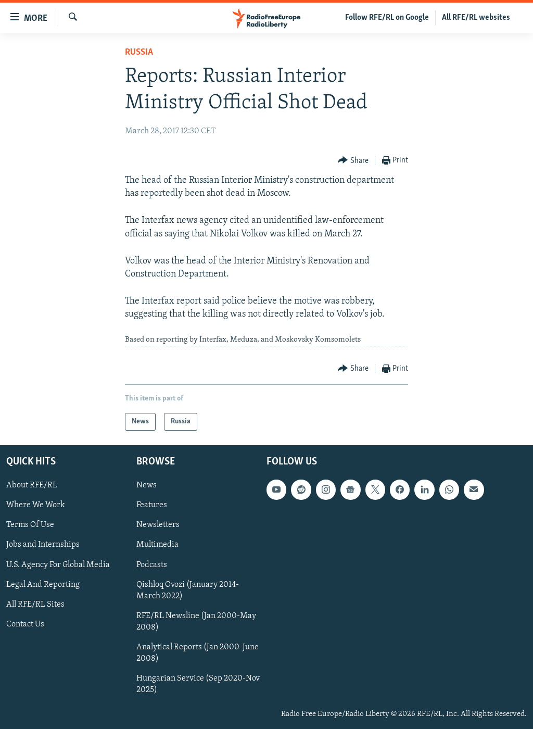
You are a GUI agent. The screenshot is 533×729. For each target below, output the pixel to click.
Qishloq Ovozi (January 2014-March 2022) (187, 590)
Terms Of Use (30, 525)
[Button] (353, 161)
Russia (139, 52)
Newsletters (158, 525)
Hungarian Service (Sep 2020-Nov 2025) (198, 684)
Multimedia (157, 545)
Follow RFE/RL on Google (387, 18)
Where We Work (35, 505)
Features (151, 505)
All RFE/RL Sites (35, 604)
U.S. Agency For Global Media (58, 565)
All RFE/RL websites (476, 18)
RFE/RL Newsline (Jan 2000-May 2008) (196, 622)
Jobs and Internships (43, 545)
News (146, 485)
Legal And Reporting (43, 585)
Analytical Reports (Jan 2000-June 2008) (197, 653)
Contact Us (25, 624)
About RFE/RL (31, 485)
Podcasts (151, 565)
